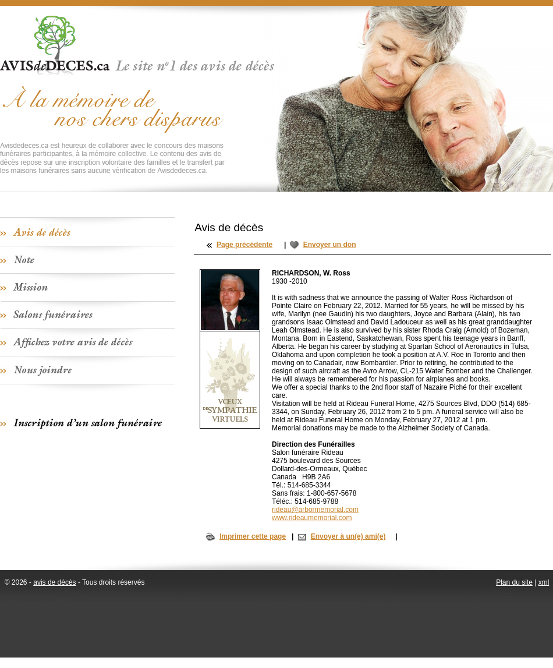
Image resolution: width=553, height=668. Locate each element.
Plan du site (514, 582)
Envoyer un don (329, 245)
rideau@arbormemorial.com (315, 510)
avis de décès (54, 582)
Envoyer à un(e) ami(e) (348, 536)
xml (544, 582)
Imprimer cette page (252, 536)
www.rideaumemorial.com (312, 518)
